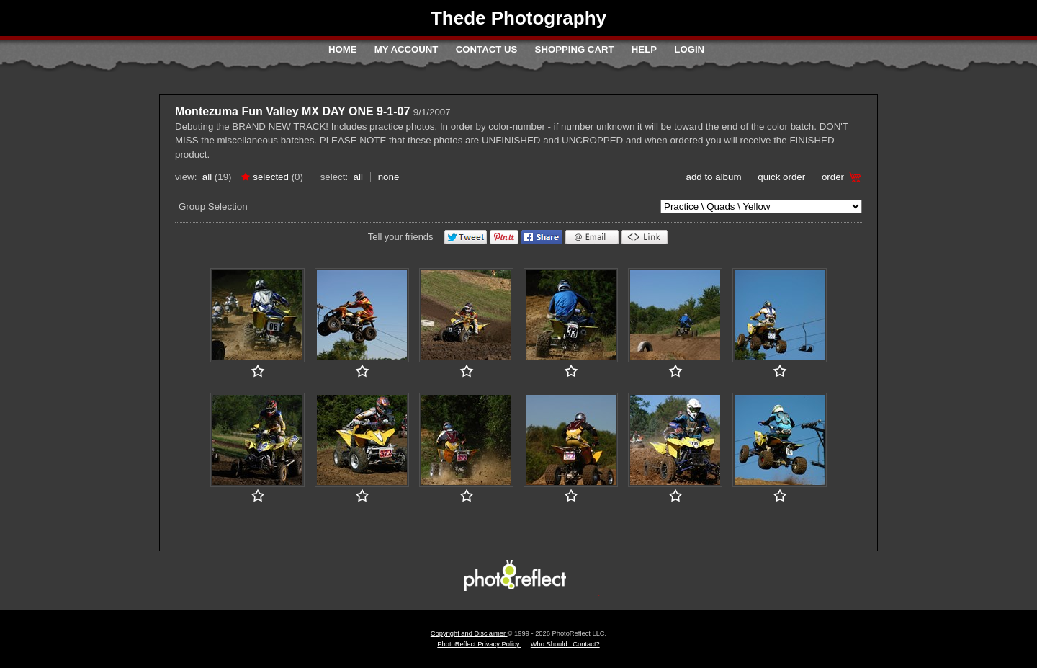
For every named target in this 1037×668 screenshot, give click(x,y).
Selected (271, 177)
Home (342, 49)
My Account (406, 49)
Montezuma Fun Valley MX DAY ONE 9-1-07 (292, 111)
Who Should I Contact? (565, 644)
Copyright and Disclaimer (469, 633)
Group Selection (213, 206)
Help (644, 49)
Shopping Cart (574, 49)
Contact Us (486, 49)
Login (689, 49)
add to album (713, 177)
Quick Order (781, 177)
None (389, 177)
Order (833, 177)
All (207, 177)
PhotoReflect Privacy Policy (479, 644)
